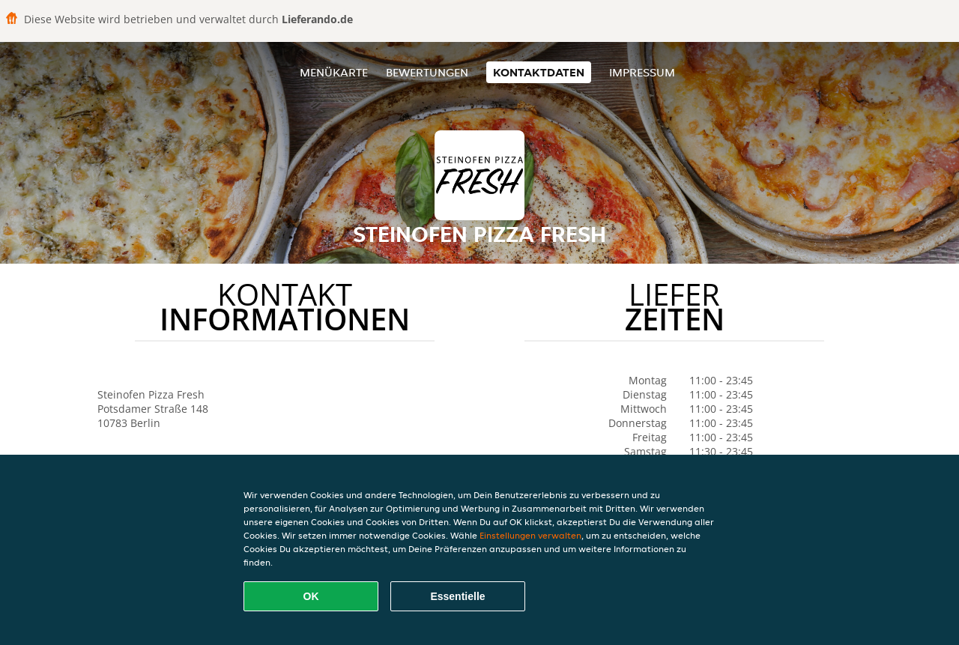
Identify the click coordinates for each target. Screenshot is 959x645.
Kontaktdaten (538, 72)
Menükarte (334, 72)
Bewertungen (427, 72)
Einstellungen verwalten (530, 535)
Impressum (642, 72)
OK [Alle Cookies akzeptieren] (311, 596)
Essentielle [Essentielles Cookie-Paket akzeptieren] (457, 596)
